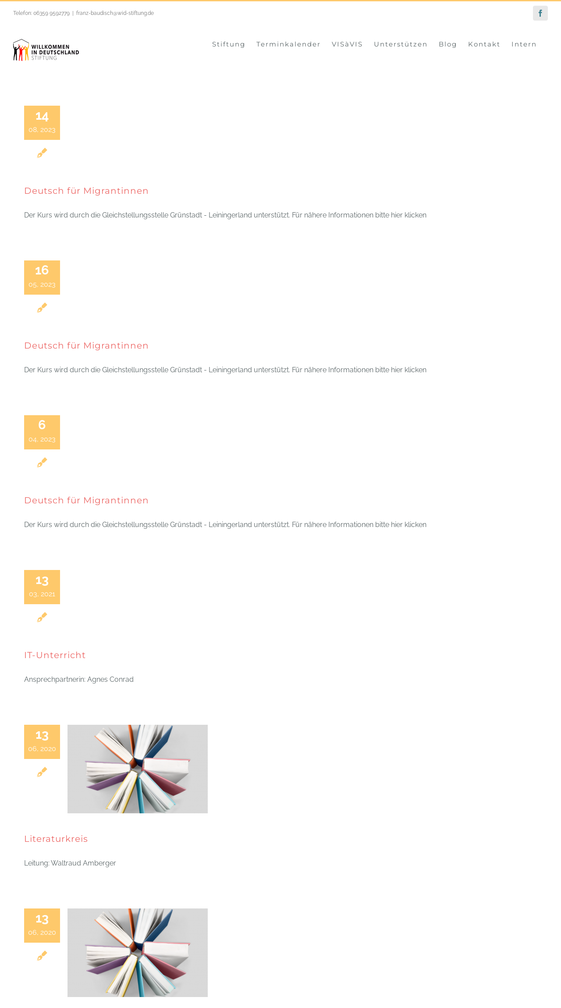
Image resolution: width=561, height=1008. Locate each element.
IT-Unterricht (55, 654)
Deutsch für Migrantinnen (86, 190)
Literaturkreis (56, 838)
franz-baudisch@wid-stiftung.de (115, 13)
